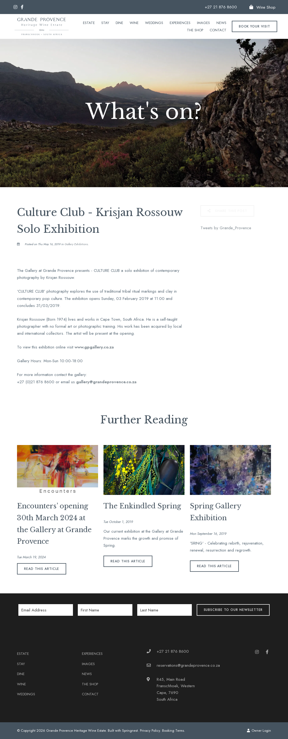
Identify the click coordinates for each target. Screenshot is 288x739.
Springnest (130, 730)
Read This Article (41, 568)
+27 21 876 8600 (221, 7)
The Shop (195, 30)
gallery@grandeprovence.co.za (106, 382)
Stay (105, 22)
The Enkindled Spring (142, 506)
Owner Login (259, 730)
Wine (134, 22)
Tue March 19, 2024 (31, 557)
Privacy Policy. (150, 730)
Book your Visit (254, 26)
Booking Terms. (173, 730)
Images (203, 22)
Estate (89, 22)
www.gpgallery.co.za (94, 347)
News (221, 22)
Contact (218, 30)
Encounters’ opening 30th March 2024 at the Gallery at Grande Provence (54, 524)
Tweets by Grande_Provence (225, 228)
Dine (119, 22)
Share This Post (227, 210)
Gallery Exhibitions (76, 244)
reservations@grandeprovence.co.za (188, 665)
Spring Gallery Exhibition (215, 512)
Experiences (180, 22)
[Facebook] (22, 7)
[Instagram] (15, 7)
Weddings (154, 22)
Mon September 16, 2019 (208, 534)
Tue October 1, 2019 (118, 522)
